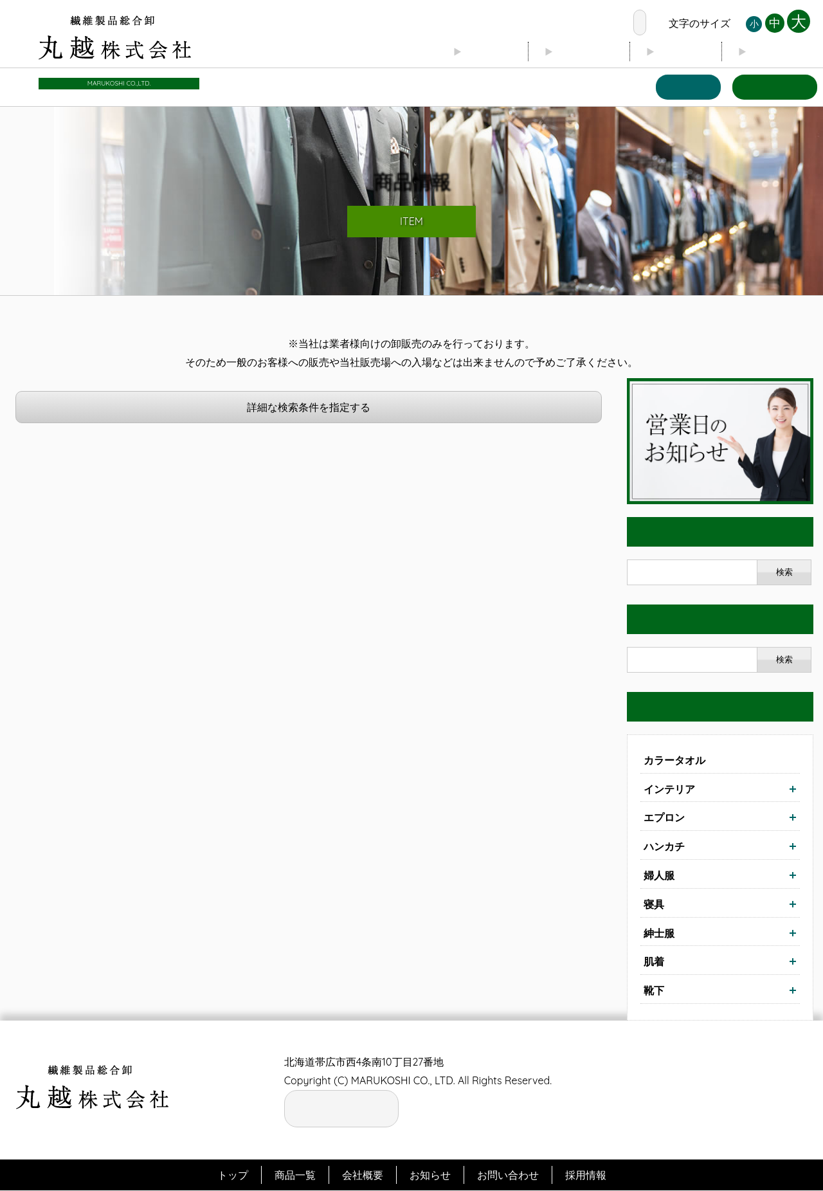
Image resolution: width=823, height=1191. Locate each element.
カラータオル (674, 760)
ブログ (675, 51)
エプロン (664, 818)
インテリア (669, 789)
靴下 (654, 991)
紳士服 (659, 933)
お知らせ (776, 51)
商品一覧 (682, 87)
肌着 (654, 962)
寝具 (654, 904)
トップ (473, 51)
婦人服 (659, 875)
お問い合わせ (773, 87)
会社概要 (574, 51)
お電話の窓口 (589, 23)
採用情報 (585, 1174)
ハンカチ (664, 847)
